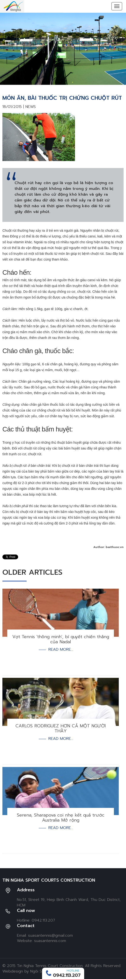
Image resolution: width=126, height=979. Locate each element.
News (30, 107)
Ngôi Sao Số (41, 971)
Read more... (60, 649)
